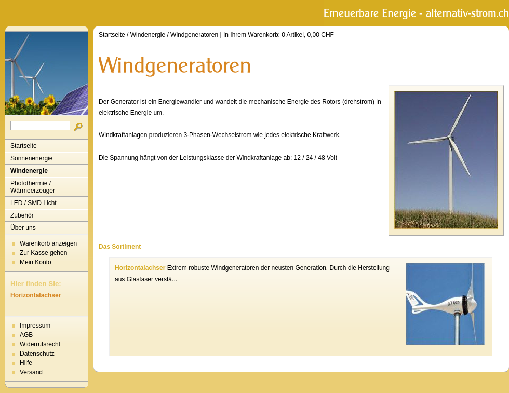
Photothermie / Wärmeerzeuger (32, 187)
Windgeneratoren (194, 34)
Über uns (23, 228)
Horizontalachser (35, 295)
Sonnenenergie (31, 158)
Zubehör (22, 215)
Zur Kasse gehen (43, 252)
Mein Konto (35, 262)
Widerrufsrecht (40, 344)
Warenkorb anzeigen (48, 243)
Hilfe (26, 363)
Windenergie (29, 170)
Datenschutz (37, 353)
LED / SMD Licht (33, 203)
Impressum (35, 325)
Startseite (23, 146)
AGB (26, 334)
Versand (31, 372)
